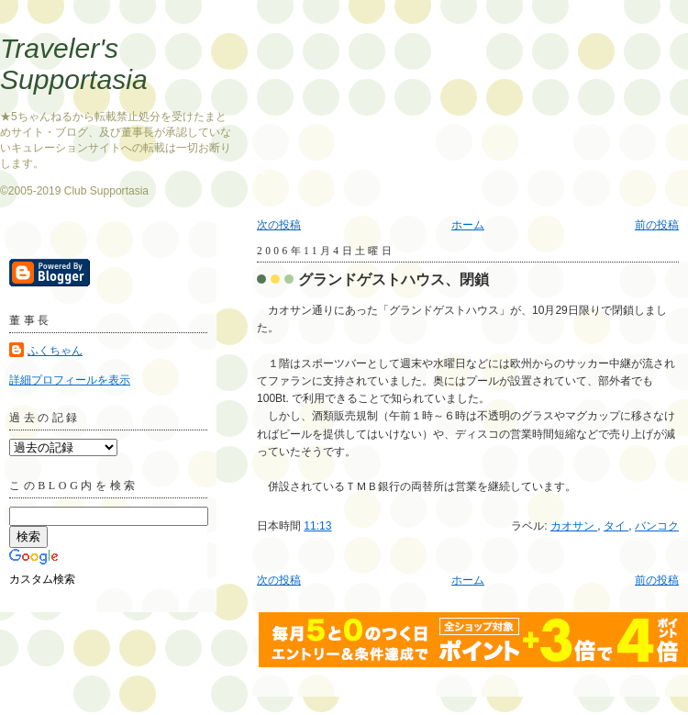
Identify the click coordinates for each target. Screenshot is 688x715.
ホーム (467, 224)
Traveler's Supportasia (74, 64)
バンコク (657, 525)
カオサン (573, 525)
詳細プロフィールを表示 (69, 380)
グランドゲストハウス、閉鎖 (393, 279)
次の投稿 (279, 224)
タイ (616, 525)
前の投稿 (657, 224)
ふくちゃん (55, 350)
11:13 (317, 525)
